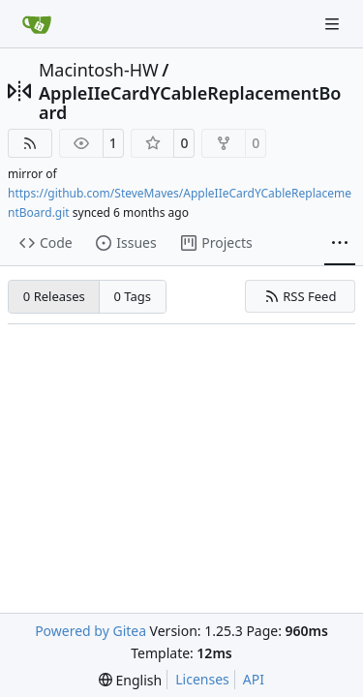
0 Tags (133, 296)
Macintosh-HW (99, 69)
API (253, 679)
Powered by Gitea (90, 630)
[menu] (130, 680)
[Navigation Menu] (334, 24)
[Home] (37, 24)
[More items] (339, 244)
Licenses (202, 679)
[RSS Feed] (30, 143)
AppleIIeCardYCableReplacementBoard (190, 102)
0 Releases (54, 296)
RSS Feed (300, 296)
